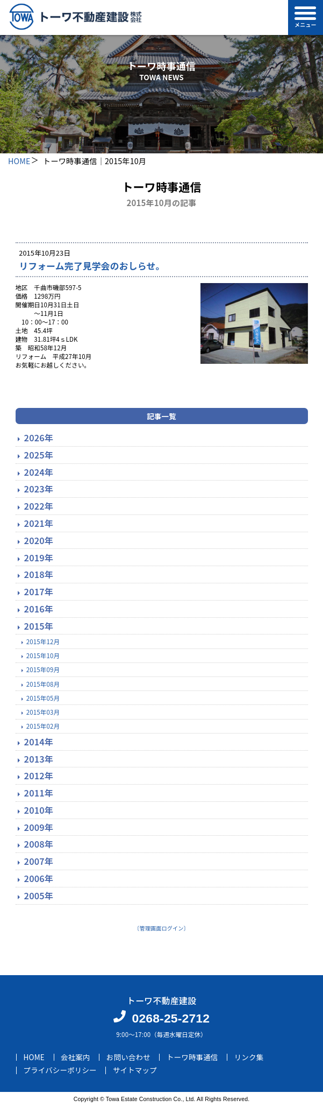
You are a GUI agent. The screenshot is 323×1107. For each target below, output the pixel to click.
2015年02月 (43, 726)
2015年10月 (43, 655)
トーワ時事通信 (192, 1057)
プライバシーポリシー (60, 1070)
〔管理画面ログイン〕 (161, 928)
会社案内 (75, 1057)
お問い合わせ (128, 1057)
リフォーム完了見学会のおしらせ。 (91, 265)
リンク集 (249, 1057)
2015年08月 (43, 684)
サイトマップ (135, 1070)
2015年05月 (43, 698)
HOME (19, 160)
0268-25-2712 (171, 1018)
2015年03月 (43, 712)
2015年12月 (43, 641)
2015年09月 (43, 669)
